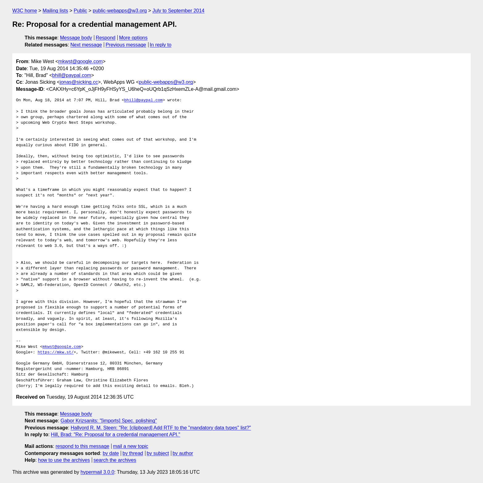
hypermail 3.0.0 (97, 472)
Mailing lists (55, 10)
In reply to (160, 44)
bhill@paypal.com (71, 75)
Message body (76, 37)
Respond (106, 37)
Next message (86, 44)
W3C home (24, 10)
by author (182, 453)
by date (111, 453)
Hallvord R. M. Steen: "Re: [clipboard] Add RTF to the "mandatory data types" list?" (161, 427)
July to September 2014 (178, 10)
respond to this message (82, 446)
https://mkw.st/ (56, 352)
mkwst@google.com (80, 61)
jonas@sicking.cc (79, 82)
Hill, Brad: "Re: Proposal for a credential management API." (115, 434)
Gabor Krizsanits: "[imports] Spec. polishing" (109, 420)
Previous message (126, 44)
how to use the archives (64, 460)
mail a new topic (130, 446)
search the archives (115, 460)
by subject (158, 453)
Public (80, 10)
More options (133, 37)
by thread (133, 453)
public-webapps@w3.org (120, 10)
